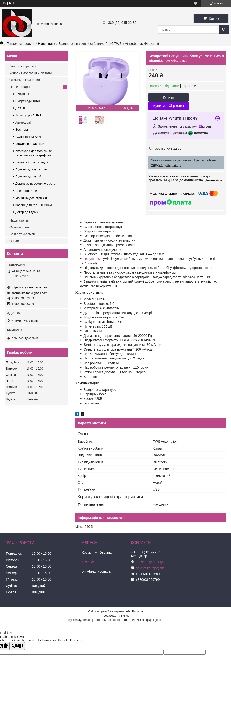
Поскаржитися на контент (110, 620)
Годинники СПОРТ (28, 136)
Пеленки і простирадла (31, 162)
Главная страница (23, 66)
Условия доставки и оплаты (30, 73)
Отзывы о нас (19, 227)
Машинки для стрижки (31, 198)
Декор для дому (26, 212)
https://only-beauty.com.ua (30, 287)
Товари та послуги (20, 43)
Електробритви (26, 191)
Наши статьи (19, 220)
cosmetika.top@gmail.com (30, 293)
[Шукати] (224, 29)
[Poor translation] (17, 646)
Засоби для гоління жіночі (33, 205)
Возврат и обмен (22, 234)
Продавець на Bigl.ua (115, 615)
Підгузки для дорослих (31, 169)
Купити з (168, 106)
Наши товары (19, 87)
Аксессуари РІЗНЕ (28, 115)
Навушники (46, 43)
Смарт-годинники (27, 101)
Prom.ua (137, 611)
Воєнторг (21, 129)
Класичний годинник (29, 143)
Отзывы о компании (24, 80)
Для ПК (20, 108)
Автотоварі (23, 122)
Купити (168, 97)
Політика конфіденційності (146, 620)
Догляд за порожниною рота (35, 183)
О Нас (14, 241)
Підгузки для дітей (28, 176)
